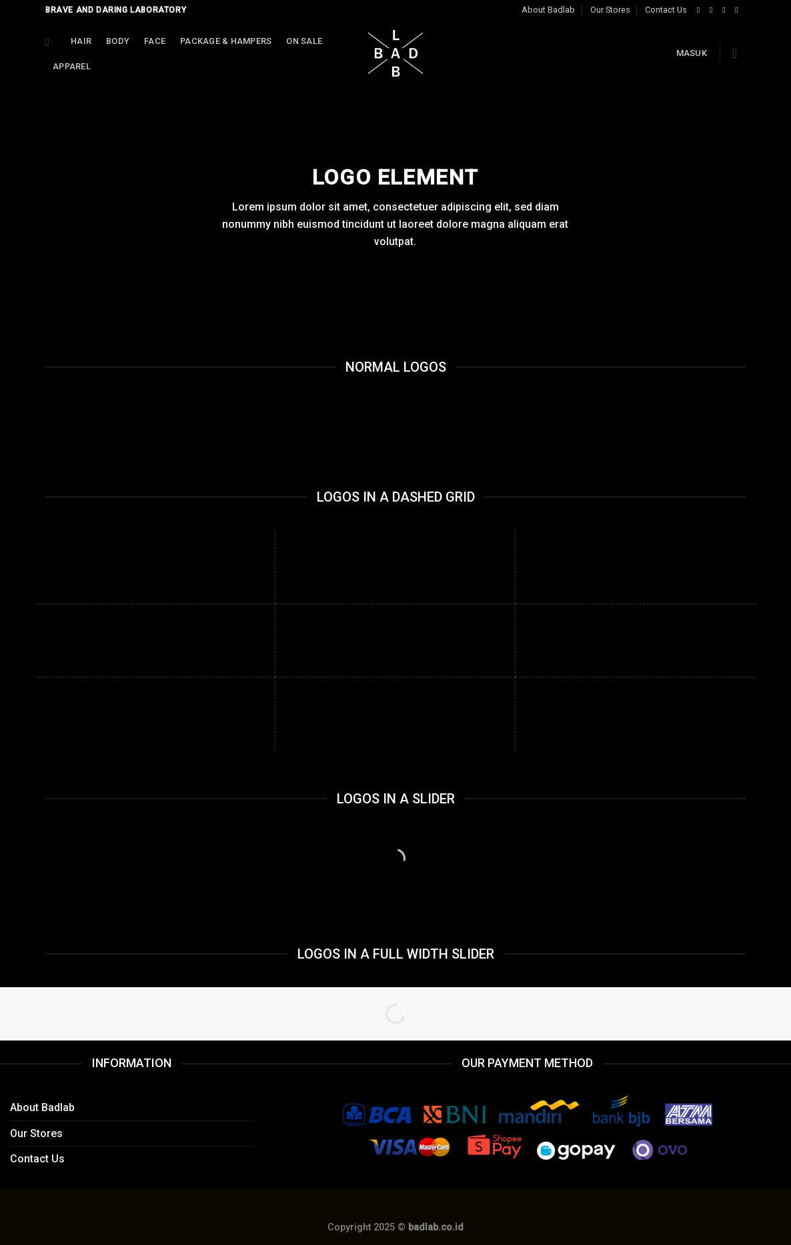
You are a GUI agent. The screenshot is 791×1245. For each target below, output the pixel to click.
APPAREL (72, 66)
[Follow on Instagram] (714, 10)
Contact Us (666, 10)
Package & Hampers (225, 41)
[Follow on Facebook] (701, 10)
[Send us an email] (739, 10)
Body (117, 41)
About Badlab (548, 10)
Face (154, 41)
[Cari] (50, 42)
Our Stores (610, 10)
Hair (81, 41)
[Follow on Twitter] (726, 10)
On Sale (304, 41)
